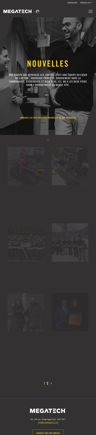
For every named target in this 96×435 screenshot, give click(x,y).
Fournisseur (72, 3)
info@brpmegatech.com (48, 423)
